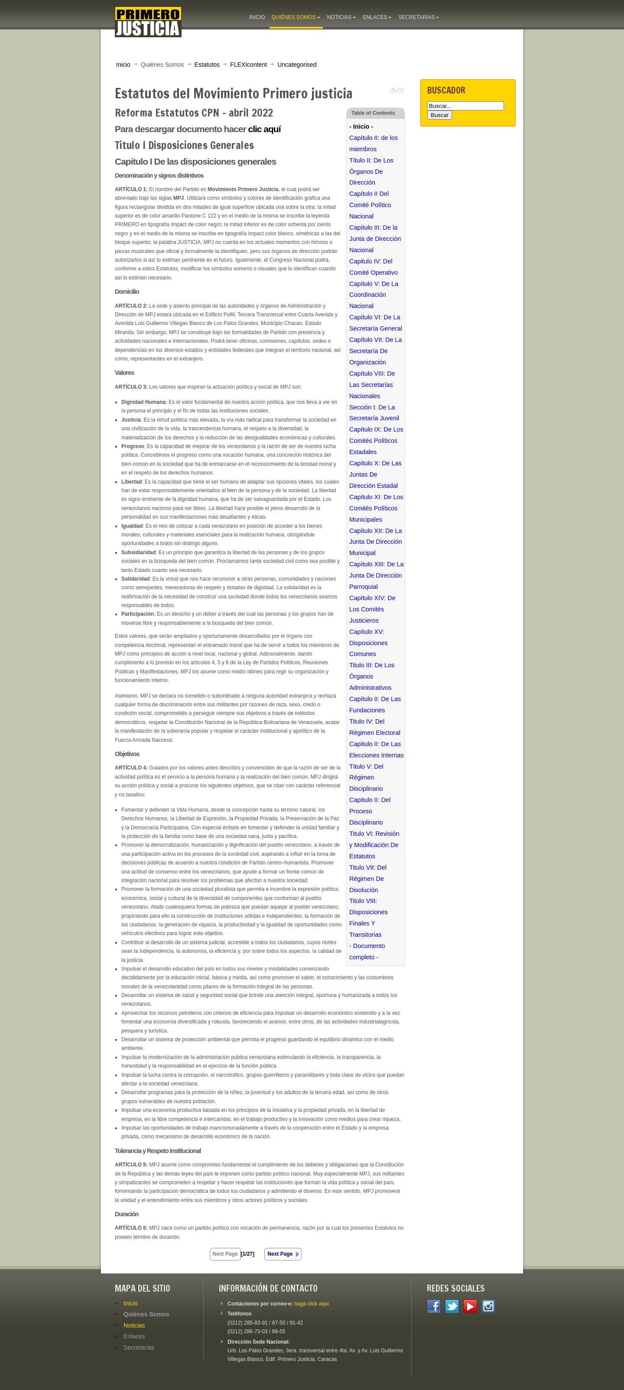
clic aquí (264, 129)
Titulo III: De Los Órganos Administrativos (371, 676)
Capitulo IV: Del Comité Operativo (373, 267)
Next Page (279, 1254)
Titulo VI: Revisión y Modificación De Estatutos (374, 845)
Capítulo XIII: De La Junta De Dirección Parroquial (376, 575)
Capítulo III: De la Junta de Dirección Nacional (375, 238)
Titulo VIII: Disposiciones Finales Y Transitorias (368, 917)
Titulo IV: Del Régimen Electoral (374, 727)
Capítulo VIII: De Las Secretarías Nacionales (372, 384)
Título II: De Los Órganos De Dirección (371, 171)
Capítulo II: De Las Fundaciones (375, 704)
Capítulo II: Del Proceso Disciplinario (369, 811)
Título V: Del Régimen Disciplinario (366, 777)
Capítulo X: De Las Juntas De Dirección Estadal (375, 474)
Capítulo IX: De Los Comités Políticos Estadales (376, 440)
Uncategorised (296, 64)
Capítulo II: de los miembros (373, 143)
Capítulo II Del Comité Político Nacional (370, 205)
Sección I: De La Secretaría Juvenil (374, 413)
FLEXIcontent (248, 64)
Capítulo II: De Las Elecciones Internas (376, 749)
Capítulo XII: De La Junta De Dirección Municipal (375, 542)
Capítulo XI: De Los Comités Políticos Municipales (376, 508)
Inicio (123, 64)
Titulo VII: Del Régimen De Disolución (368, 878)
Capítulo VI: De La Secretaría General (375, 323)
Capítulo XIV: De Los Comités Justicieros (372, 609)
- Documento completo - (367, 951)
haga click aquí (311, 1304)
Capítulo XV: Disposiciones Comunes (368, 643)
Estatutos (207, 64)
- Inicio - (361, 126)
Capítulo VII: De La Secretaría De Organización (375, 351)
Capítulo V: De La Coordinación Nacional (373, 295)
